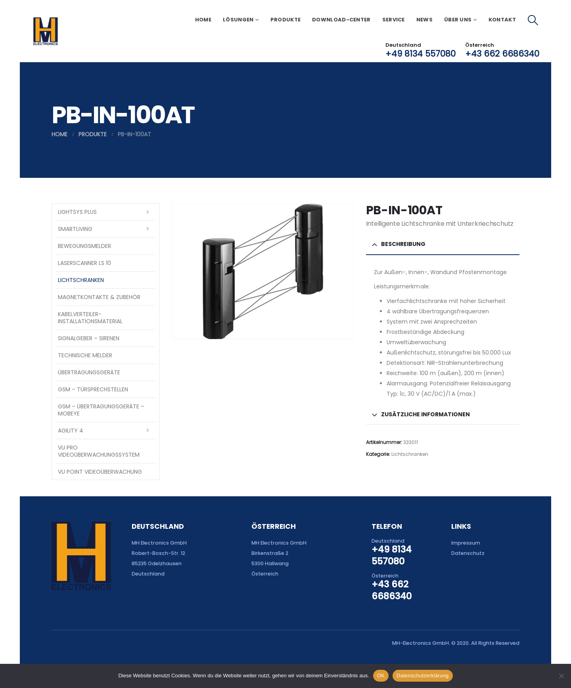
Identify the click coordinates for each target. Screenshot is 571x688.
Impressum (465, 542)
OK (381, 675)
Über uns (457, 19)
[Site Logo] (45, 31)
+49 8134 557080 (420, 53)
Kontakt (502, 19)
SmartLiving (75, 229)
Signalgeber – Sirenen (88, 338)
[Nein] (561, 676)
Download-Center (341, 19)
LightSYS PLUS (77, 212)
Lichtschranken (409, 454)
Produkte (285, 19)
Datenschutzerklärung (422, 675)
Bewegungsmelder (84, 246)
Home (203, 19)
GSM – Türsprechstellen (93, 389)
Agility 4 (70, 431)
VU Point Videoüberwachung (100, 472)
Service (393, 19)
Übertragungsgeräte (89, 372)
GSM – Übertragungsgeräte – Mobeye (101, 409)
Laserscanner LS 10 (84, 263)
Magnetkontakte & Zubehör (99, 297)
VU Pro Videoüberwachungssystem (99, 451)
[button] (533, 20)
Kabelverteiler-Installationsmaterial (90, 317)
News (424, 19)
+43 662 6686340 (502, 53)
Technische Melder (85, 355)
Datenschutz (468, 553)
